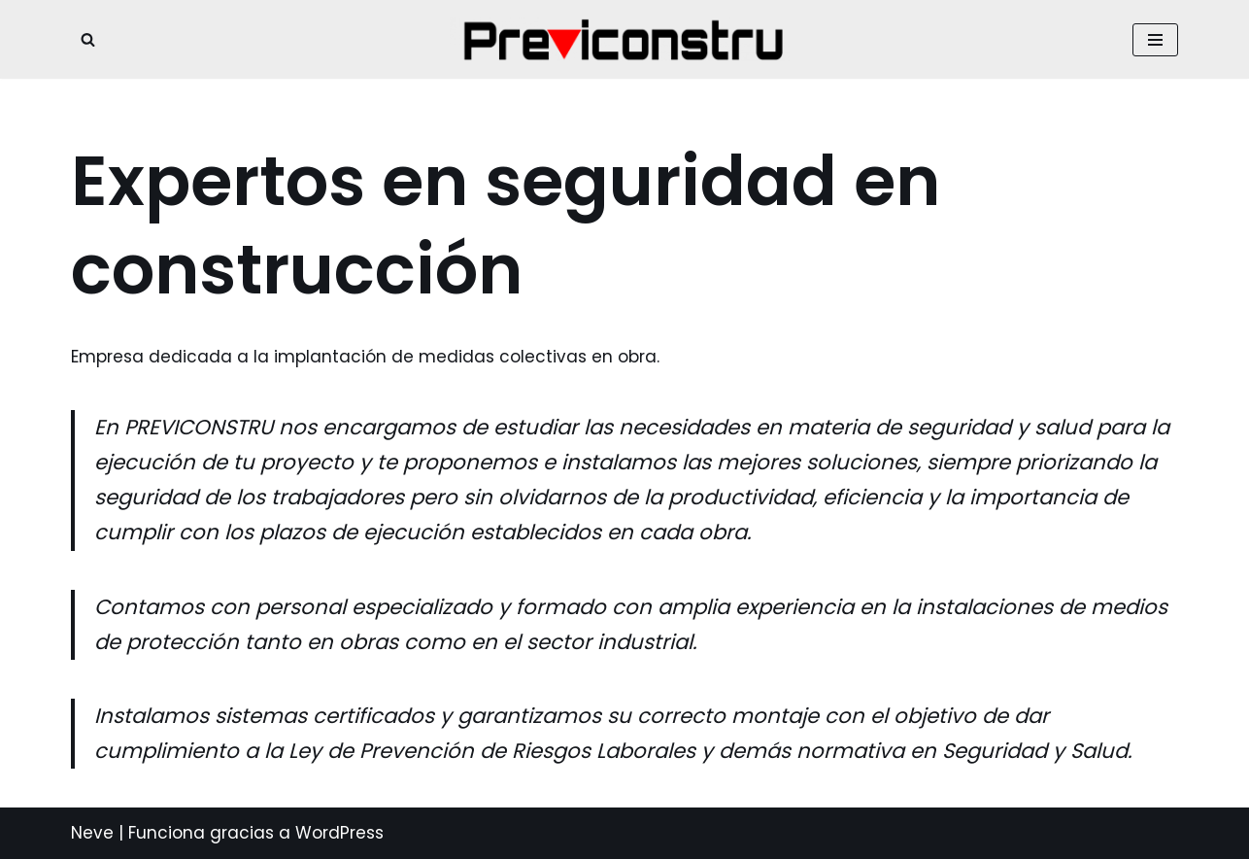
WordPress (339, 832)
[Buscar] (88, 39)
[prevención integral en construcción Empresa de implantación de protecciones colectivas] (624, 39)
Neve (92, 832)
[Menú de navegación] (1155, 39)
